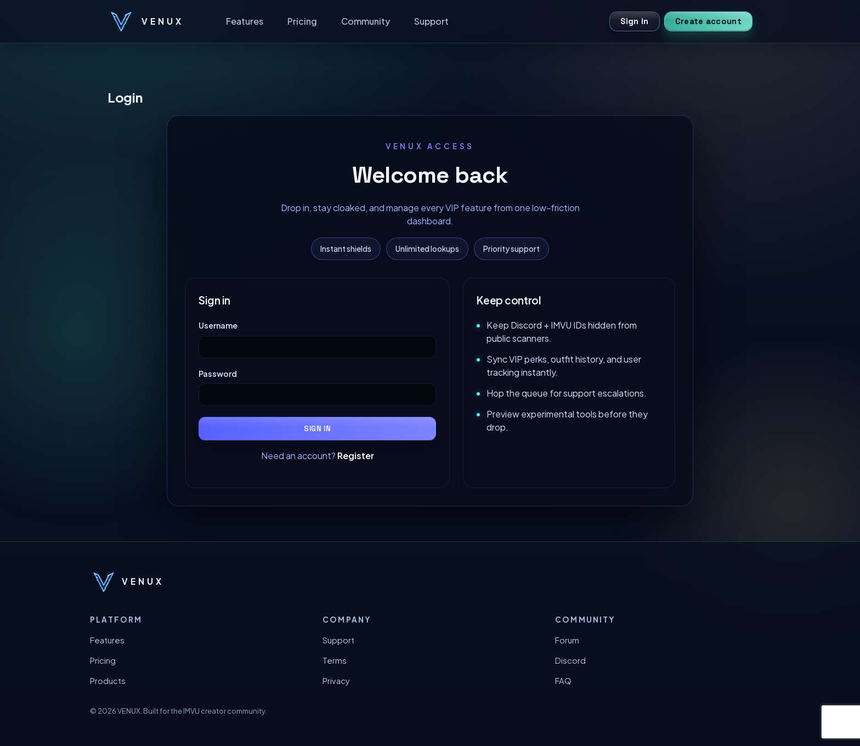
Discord (570, 660)
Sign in (634, 21)
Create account (708, 21)
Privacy (336, 681)
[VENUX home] (146, 21)
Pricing (302, 21)
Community (365, 21)
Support (431, 21)
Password (218, 373)
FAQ (563, 681)
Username (218, 325)
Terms (334, 660)
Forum (567, 640)
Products (108, 681)
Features (244, 21)
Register (355, 455)
